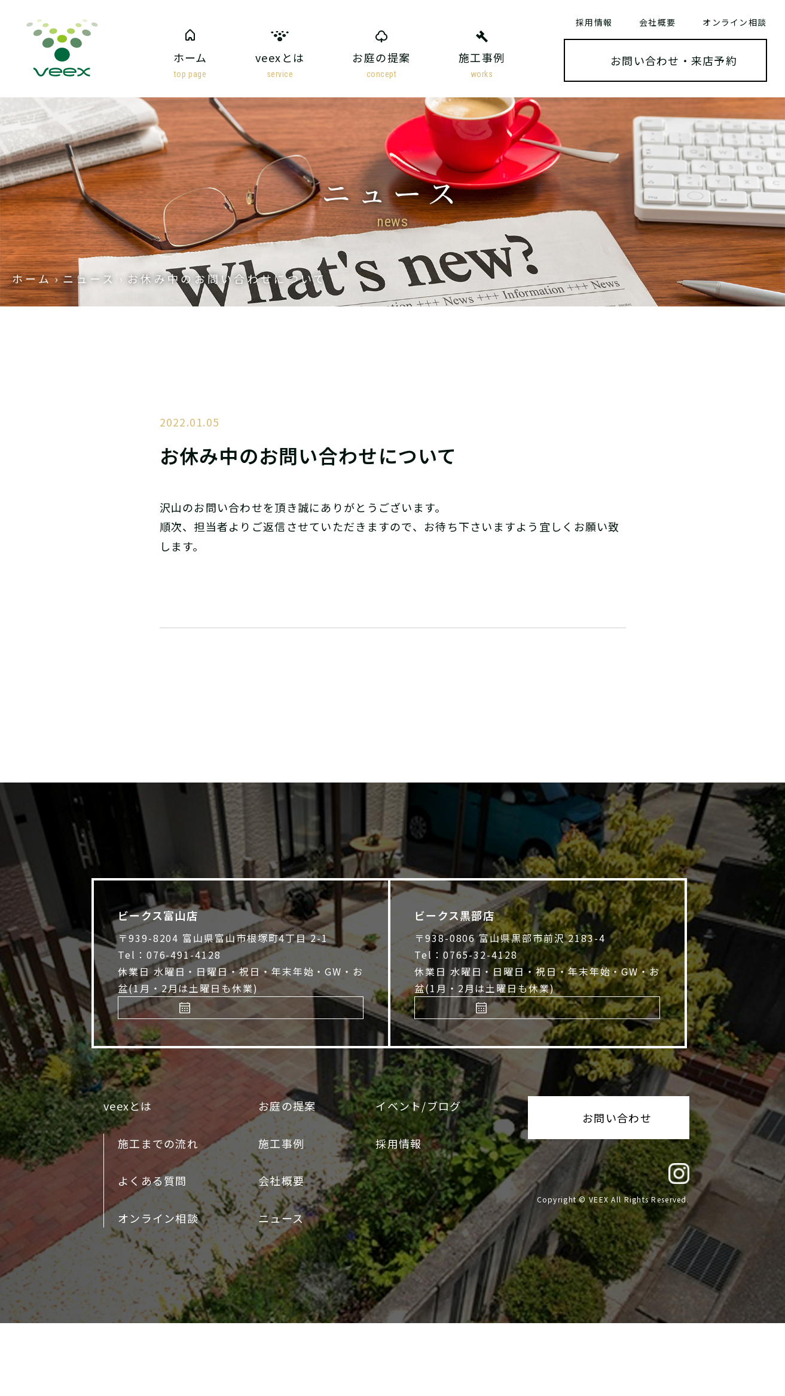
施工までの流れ (158, 1216)
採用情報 (594, 22)
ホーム (190, 66)
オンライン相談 (734, 22)
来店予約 (194, 1074)
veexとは (280, 66)
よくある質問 (152, 1253)
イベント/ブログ (418, 1179)
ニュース (281, 1291)
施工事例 (482, 66)
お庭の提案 (381, 66)
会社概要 (657, 22)
